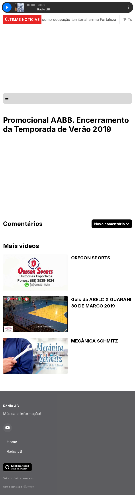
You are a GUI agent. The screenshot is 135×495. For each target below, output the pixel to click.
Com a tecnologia (18, 486)
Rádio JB (14, 451)
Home (12, 442)
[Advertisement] (67, 58)
